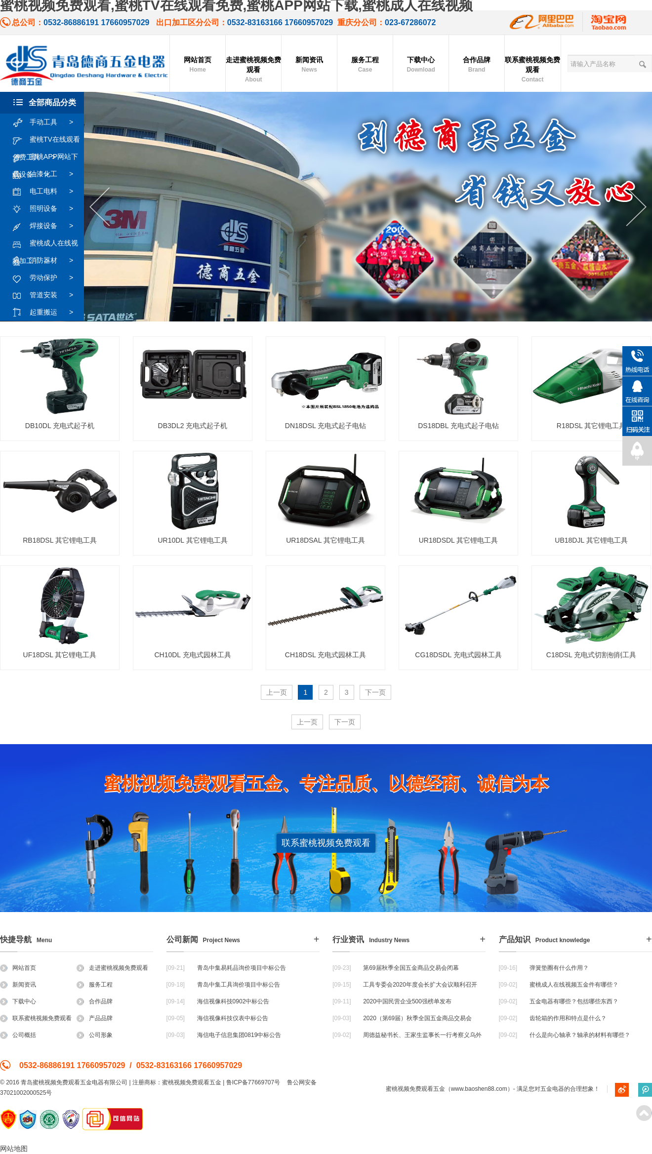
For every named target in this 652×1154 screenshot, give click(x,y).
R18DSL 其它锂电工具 (591, 426)
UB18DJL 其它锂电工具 (591, 540)
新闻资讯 (309, 65)
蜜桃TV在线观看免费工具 (46, 139)
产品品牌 (95, 1018)
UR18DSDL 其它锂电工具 (458, 540)
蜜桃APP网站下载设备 (45, 157)
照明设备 (47, 208)
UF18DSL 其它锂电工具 (60, 655)
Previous (99, 207)
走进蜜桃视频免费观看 (253, 70)
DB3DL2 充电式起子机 (193, 426)
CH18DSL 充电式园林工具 (325, 655)
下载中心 (420, 65)
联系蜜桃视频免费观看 (532, 70)
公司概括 (18, 1035)
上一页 (276, 692)
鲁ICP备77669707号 (253, 1082)
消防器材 (47, 260)
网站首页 (197, 65)
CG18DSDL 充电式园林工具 (458, 655)
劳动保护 (47, 278)
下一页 (375, 692)
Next (636, 207)
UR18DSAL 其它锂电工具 (325, 540)
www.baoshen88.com (479, 1088)
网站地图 (14, 1149)
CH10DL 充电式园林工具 (192, 655)
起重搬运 (47, 312)
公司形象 (95, 1035)
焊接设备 (47, 226)
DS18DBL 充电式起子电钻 (458, 426)
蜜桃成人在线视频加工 (45, 243)
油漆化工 (47, 174)
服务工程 (365, 65)
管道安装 (47, 295)
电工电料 (47, 191)
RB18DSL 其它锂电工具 (60, 540)
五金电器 (552, 1088)
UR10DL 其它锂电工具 (192, 540)
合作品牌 (476, 65)
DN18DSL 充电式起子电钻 (325, 426)
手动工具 (47, 122)
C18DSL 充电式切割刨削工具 (591, 655)
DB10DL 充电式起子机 (59, 426)
